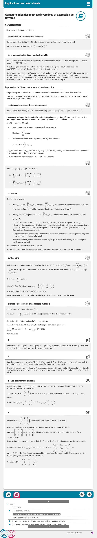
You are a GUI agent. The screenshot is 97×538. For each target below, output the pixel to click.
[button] (48, 502)
